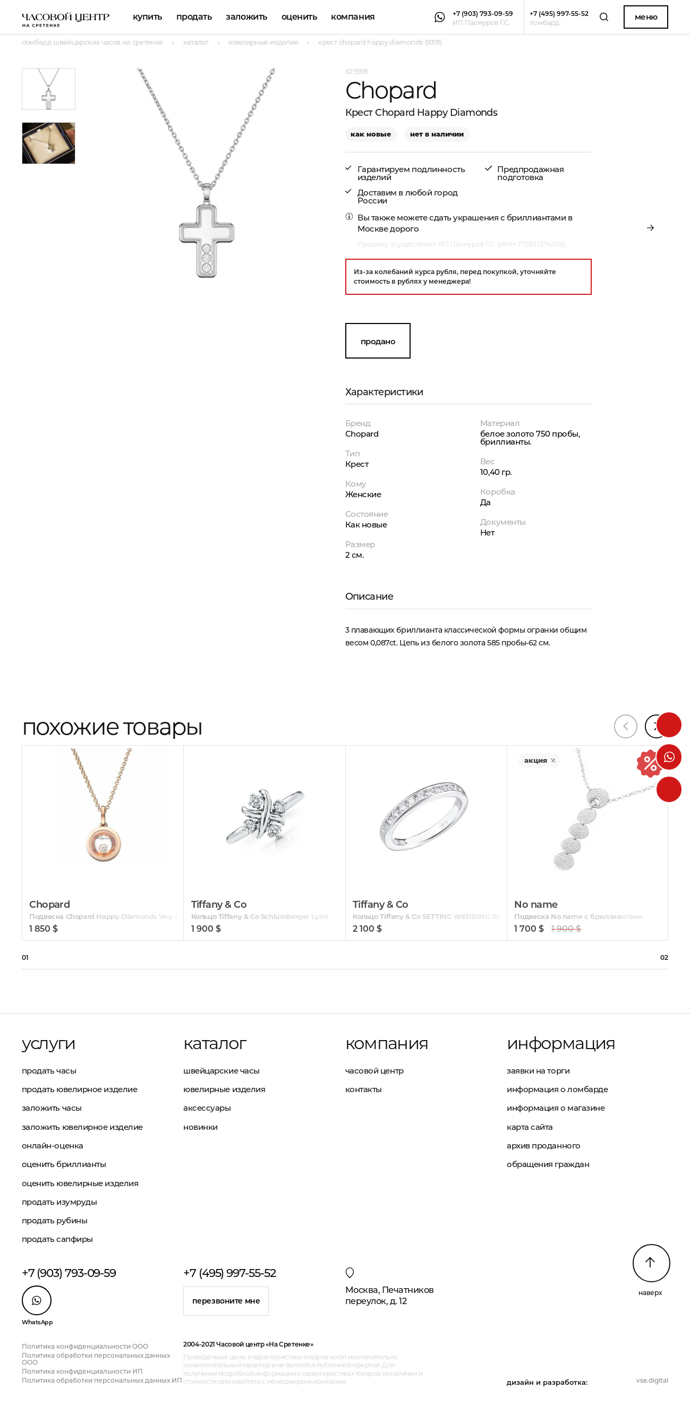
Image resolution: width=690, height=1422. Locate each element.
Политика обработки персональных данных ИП (102, 1380)
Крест (357, 464)
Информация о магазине (556, 1108)
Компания (352, 17)
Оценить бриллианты (64, 1164)
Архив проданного (544, 1145)
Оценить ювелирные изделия (80, 1183)
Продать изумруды (59, 1202)
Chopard (362, 434)
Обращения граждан (548, 1164)
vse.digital (652, 1380)
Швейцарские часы (221, 1071)
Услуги (48, 1043)
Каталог (214, 1043)
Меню (646, 17)
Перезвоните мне (226, 1301)
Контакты (363, 1089)
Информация (561, 1043)
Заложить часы (52, 1108)
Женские (363, 494)
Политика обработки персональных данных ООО (96, 1359)
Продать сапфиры (57, 1239)
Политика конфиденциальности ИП (82, 1371)
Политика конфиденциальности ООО (85, 1346)
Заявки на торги (538, 1071)
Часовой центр (374, 1071)
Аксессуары (207, 1108)
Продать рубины (55, 1220)
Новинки (200, 1127)
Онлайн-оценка (52, 1145)
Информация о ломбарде (557, 1089)
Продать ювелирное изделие (80, 1089)
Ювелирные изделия (224, 1089)
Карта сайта (530, 1127)
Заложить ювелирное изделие (82, 1127)
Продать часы (49, 1071)
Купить (147, 17)
